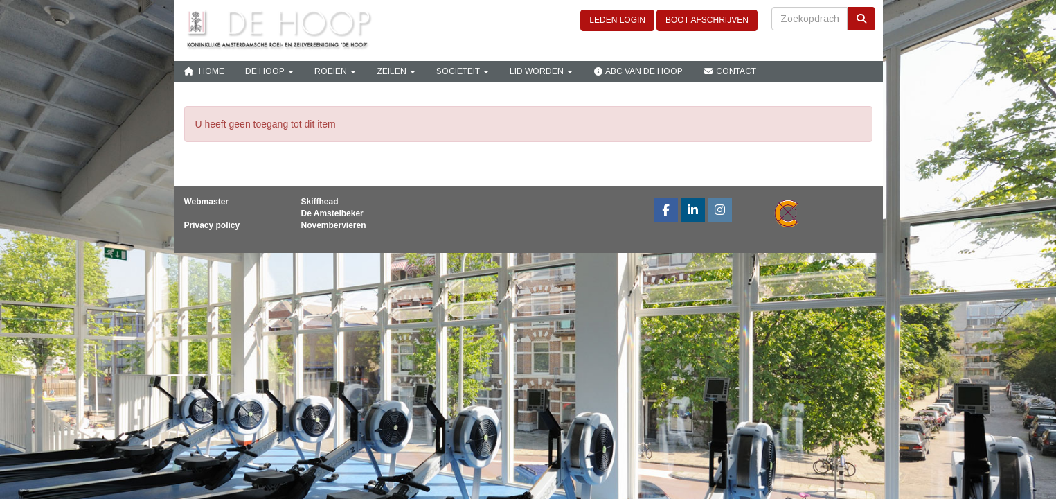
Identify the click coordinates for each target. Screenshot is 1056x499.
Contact (730, 71)
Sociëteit (462, 71)
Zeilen (396, 71)
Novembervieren (333, 225)
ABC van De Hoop (638, 71)
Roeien (335, 71)
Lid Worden (541, 71)
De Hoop (269, 71)
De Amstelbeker (332, 213)
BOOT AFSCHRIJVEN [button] (707, 20)
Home (204, 71)
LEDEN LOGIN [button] (617, 20)
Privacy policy (212, 225)
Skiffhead (320, 202)
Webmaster (206, 202)
